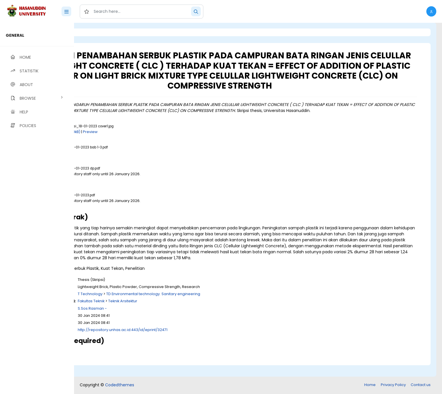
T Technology (161, 305)
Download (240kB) (135, 137)
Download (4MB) (125, 212)
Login (98, 32)
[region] (37, 208)
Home (370, 385)
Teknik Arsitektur (193, 313)
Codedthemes (119, 385)
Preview (161, 137)
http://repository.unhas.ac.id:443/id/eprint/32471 (194, 341)
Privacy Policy (393, 385)
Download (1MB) (124, 158)
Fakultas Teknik (162, 313)
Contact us (421, 385)
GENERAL (15, 35)
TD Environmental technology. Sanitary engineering (224, 305)
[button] (431, 11)
